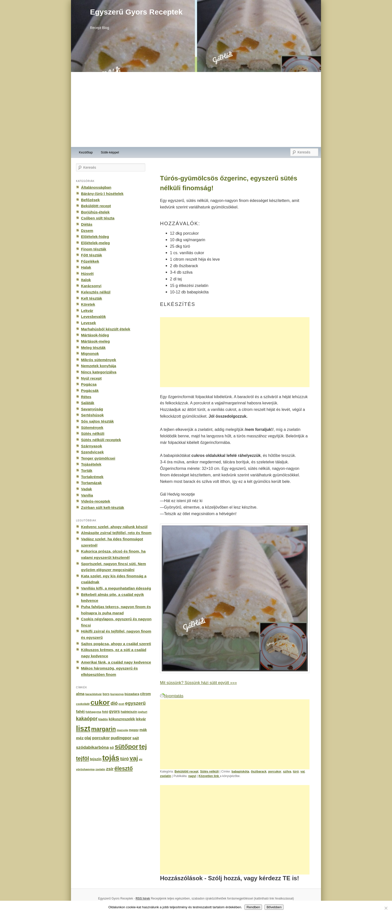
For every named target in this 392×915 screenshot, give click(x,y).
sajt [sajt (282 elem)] (135, 738)
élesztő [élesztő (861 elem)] (123, 768)
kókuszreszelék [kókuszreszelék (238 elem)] (122, 719)
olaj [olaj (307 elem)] (87, 738)
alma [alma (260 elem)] (80, 694)
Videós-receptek (95, 501)
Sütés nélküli (209, 771)
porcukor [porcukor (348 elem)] (101, 738)
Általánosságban (96, 187)
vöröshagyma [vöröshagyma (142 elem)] (85, 769)
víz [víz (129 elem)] (140, 759)
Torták (86, 470)
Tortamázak (91, 483)
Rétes (86, 397)
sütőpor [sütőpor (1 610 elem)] (126, 746)
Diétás (86, 224)
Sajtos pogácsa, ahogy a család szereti (116, 644)
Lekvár (87, 310)
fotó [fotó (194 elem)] (105, 712)
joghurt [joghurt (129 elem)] (142, 711)
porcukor (274, 771)
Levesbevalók (93, 316)
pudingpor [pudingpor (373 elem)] (121, 738)
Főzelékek (90, 261)
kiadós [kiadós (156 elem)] (103, 719)
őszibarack (258, 771)
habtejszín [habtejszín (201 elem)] (129, 712)
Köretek (88, 304)
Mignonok (90, 353)
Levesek (88, 323)
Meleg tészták (93, 347)
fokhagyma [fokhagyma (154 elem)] (93, 712)
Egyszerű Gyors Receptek (136, 12)
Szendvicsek (92, 452)
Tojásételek (91, 464)
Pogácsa (88, 384)
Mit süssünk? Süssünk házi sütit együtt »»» (198, 682)
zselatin (165, 776)
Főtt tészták (91, 255)
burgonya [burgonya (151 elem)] (117, 694)
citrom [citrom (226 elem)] (145, 694)
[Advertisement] (196, 109)
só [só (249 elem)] (112, 748)
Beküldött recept (186, 771)
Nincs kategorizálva (98, 372)
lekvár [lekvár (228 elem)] (141, 719)
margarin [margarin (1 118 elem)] (103, 729)
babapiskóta (240, 771)
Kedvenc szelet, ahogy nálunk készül (114, 527)
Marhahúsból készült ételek (105, 329)
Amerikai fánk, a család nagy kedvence (116, 662)
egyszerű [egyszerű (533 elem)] (135, 703)
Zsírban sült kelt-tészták (102, 507)
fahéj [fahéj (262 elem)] (80, 712)
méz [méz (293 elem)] (80, 738)
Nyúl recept (91, 378)
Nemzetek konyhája (98, 366)
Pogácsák (90, 390)
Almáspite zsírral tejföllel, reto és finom (116, 533)
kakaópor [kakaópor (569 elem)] (87, 718)
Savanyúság (92, 409)
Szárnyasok (91, 446)
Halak (86, 267)
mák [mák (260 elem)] (143, 730)
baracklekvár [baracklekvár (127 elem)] (93, 694)
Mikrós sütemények (98, 360)
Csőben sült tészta (97, 218)
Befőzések (90, 200)
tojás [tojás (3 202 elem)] (110, 758)
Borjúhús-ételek (95, 212)
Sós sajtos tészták (97, 421)
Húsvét (87, 273)
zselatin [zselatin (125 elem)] (100, 769)
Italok (86, 280)
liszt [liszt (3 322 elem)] (83, 728)
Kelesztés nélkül (95, 292)
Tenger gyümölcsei (98, 458)
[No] (385, 908)
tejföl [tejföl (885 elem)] (82, 758)
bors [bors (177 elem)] (106, 694)
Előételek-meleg (95, 243)
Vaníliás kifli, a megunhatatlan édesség (116, 588)
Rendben (253, 907)
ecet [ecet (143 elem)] (121, 703)
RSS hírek (143, 898)
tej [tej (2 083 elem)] (143, 746)
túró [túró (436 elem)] (124, 758)
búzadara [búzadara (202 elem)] (131, 694)
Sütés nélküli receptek (101, 440)
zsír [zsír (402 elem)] (110, 768)
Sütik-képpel (110, 152)
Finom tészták (93, 249)
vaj (302, 771)
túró (296, 771)
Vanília (87, 495)
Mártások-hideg (95, 335)
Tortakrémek (92, 477)
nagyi (192, 776)
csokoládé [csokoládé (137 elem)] (83, 703)
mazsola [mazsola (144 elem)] (122, 730)
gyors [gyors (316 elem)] (114, 711)
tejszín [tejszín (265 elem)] (96, 759)
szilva (287, 771)
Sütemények (92, 427)
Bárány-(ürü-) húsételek (102, 193)
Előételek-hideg (95, 236)
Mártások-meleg (95, 341)
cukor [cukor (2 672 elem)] (100, 702)
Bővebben (274, 907)
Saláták (87, 403)
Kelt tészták (91, 298)
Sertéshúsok (92, 415)
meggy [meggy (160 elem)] (133, 730)
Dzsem (87, 230)
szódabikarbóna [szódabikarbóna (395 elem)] (92, 747)
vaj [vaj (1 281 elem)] (134, 758)
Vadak (86, 489)
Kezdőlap (86, 152)
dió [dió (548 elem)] (114, 703)
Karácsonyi (91, 286)
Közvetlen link (209, 776)
